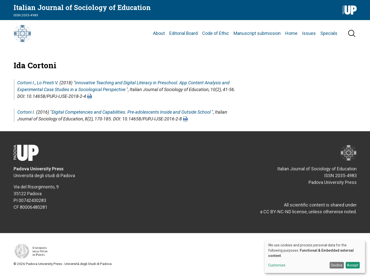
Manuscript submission (257, 35)
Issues (309, 35)
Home (291, 35)
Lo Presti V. (47, 86)
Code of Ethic (215, 35)
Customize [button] (276, 265)
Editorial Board (183, 35)
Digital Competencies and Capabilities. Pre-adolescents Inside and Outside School (131, 115)
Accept (352, 265)
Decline (336, 265)
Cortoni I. (26, 86)
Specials (328, 35)
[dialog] (315, 256)
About (159, 35)
